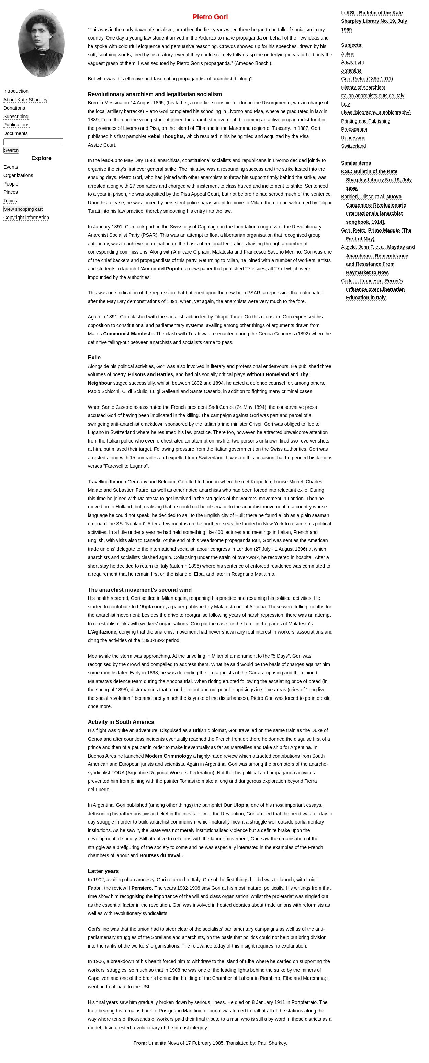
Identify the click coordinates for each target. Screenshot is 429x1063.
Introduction (16, 91)
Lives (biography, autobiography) (376, 112)
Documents (15, 133)
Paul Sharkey (272, 1043)
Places (10, 192)
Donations (14, 108)
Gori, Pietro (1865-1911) (367, 78)
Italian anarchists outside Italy (372, 95)
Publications (16, 124)
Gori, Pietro (353, 230)
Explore (41, 158)
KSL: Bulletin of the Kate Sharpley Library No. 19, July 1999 (374, 21)
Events (10, 167)
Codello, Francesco (362, 280)
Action (347, 53)
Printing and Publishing (365, 121)
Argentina (351, 70)
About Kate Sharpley (25, 99)
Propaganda (354, 129)
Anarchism (352, 62)
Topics (10, 200)
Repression (353, 138)
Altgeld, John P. (357, 247)
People (11, 184)
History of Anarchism (363, 87)
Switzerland (353, 146)
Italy (345, 104)
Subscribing (16, 116)
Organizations (18, 175)
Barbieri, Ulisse (357, 196)
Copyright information (26, 217)
